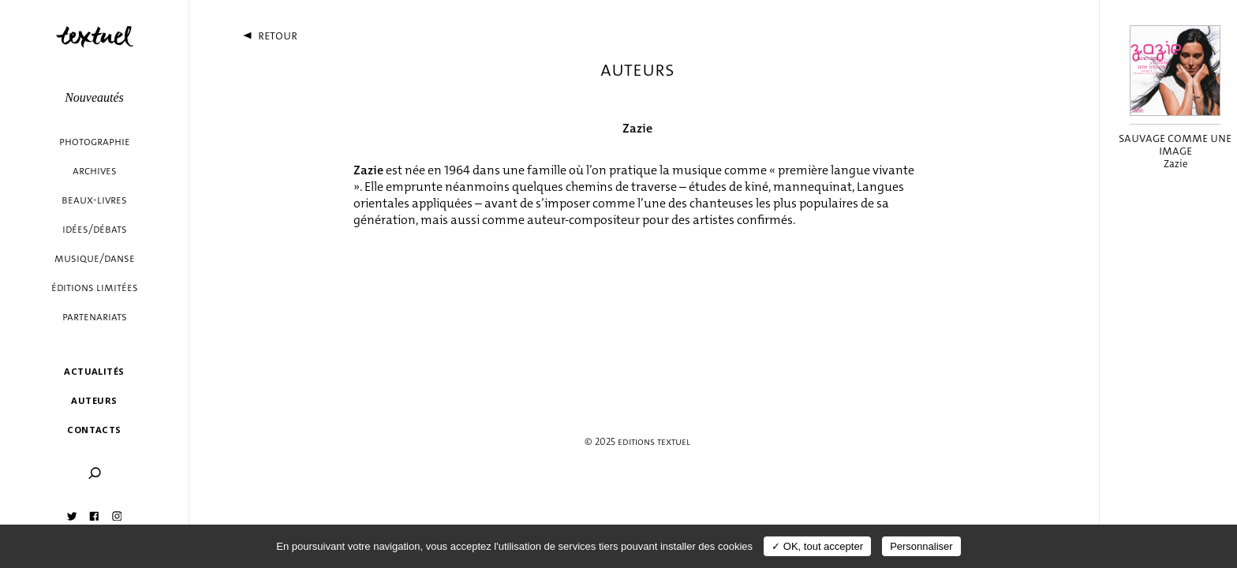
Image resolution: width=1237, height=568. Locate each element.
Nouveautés (94, 97)
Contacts (94, 429)
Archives (95, 170)
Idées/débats (94, 229)
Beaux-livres (94, 199)
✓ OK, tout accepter (817, 546)
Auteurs (94, 400)
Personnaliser (921, 546)
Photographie (94, 141)
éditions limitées (94, 287)
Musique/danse (94, 258)
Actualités (94, 371)
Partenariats (94, 316)
